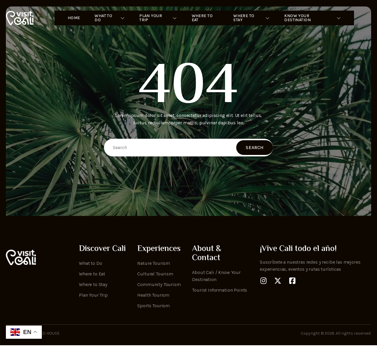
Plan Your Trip (156, 18)
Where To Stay (253, 18)
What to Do (105, 18)
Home (68, 18)
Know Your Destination (316, 18)
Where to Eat (200, 18)
